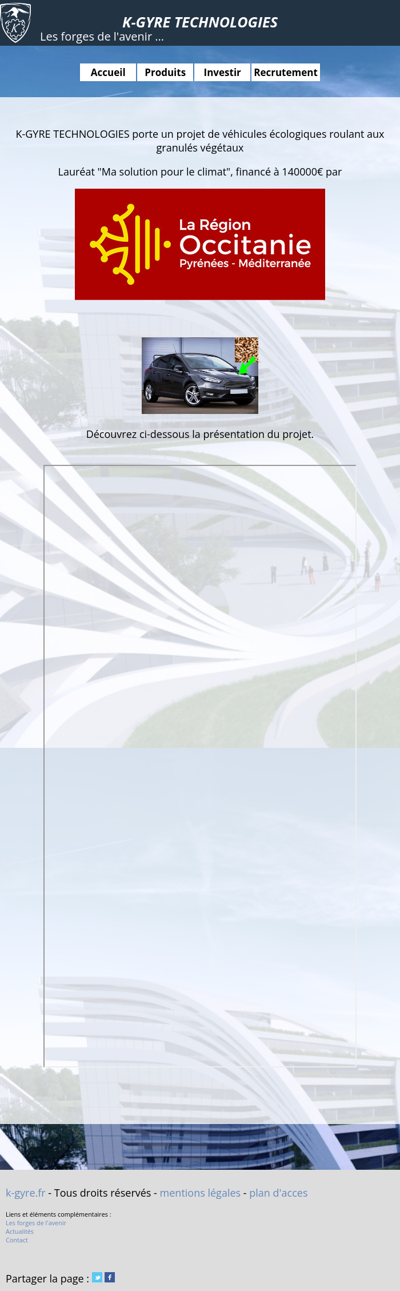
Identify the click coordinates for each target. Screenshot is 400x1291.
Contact (17, 1240)
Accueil (108, 72)
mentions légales (200, 1193)
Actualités (20, 1231)
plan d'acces (278, 1193)
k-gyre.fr (26, 1193)
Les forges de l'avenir (36, 1222)
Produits (165, 72)
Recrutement (286, 72)
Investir (222, 72)
